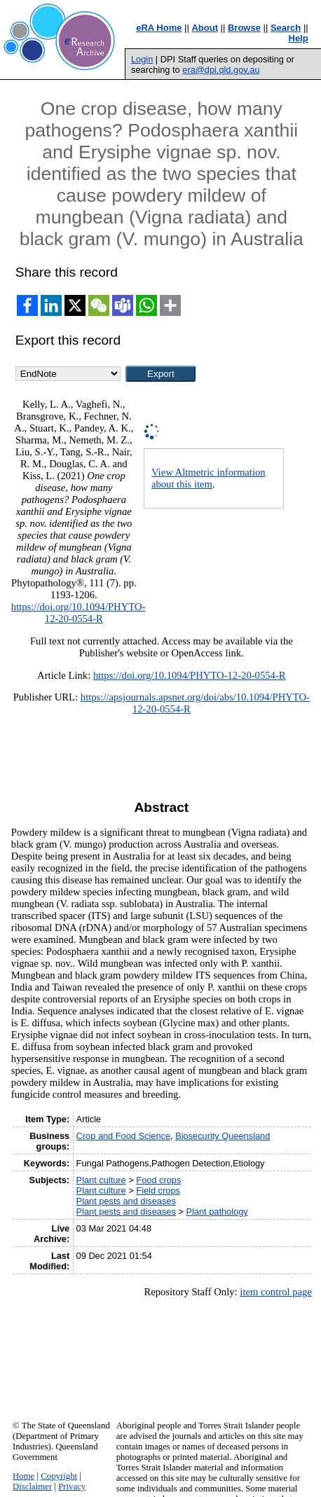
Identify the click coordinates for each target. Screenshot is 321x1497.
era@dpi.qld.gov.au (220, 69)
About (204, 27)
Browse (244, 27)
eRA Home (159, 27)
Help (298, 38)
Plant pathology (216, 1211)
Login (142, 59)
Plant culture (101, 1180)
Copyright (59, 1476)
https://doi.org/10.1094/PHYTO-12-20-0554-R (78, 612)
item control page (276, 1291)
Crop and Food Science (123, 1136)
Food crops (158, 1180)
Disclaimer (32, 1486)
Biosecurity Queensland (222, 1136)
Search (286, 27)
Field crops (158, 1190)
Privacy (72, 1486)
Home (23, 1476)
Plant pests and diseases (126, 1201)
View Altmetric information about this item (208, 478)
